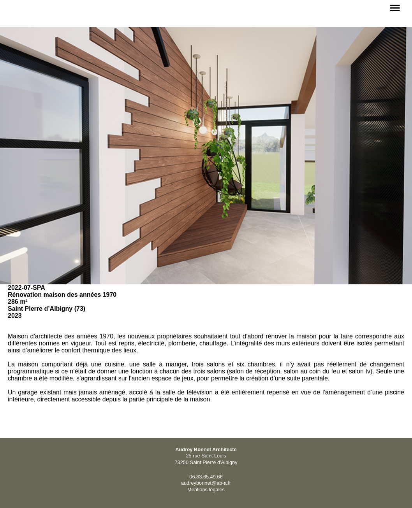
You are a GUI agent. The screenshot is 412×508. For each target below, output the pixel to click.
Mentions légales (206, 489)
